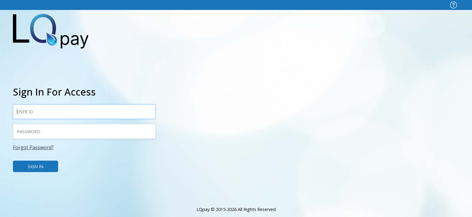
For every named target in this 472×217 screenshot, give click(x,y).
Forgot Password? (33, 147)
